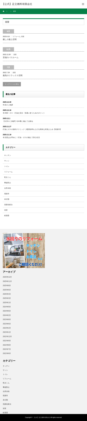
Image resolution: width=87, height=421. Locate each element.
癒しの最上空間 (10, 39)
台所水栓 (7, 188)
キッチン (7, 155)
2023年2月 (7, 328)
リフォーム (16, 36)
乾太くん (7, 177)
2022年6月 (7, 353)
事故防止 (7, 183)
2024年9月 (7, 307)
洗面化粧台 (8, 205)
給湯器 (6, 216)
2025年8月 (7, 285)
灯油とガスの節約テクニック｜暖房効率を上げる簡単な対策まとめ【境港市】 (32, 129)
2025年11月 (7, 281)
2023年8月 (7, 319)
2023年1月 (7, 332)
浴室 (22, 36)
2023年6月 (7, 324)
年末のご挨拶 (8, 105)
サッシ (6, 161)
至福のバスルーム (10, 57)
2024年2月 (7, 315)
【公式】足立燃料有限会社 (41, 417)
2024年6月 (7, 311)
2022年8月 (7, 345)
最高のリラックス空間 (12, 75)
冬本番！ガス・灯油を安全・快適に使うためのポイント (24, 113)
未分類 (6, 199)
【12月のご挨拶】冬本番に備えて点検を (18, 121)
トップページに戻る (12, 84)
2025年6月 (7, 290)
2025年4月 (7, 294)
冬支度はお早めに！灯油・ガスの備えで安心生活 (21, 137)
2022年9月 (7, 341)
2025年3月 (7, 298)
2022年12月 (7, 336)
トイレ (6, 166)
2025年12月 (7, 277)
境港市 (6, 194)
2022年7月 (7, 349)
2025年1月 (7, 303)
